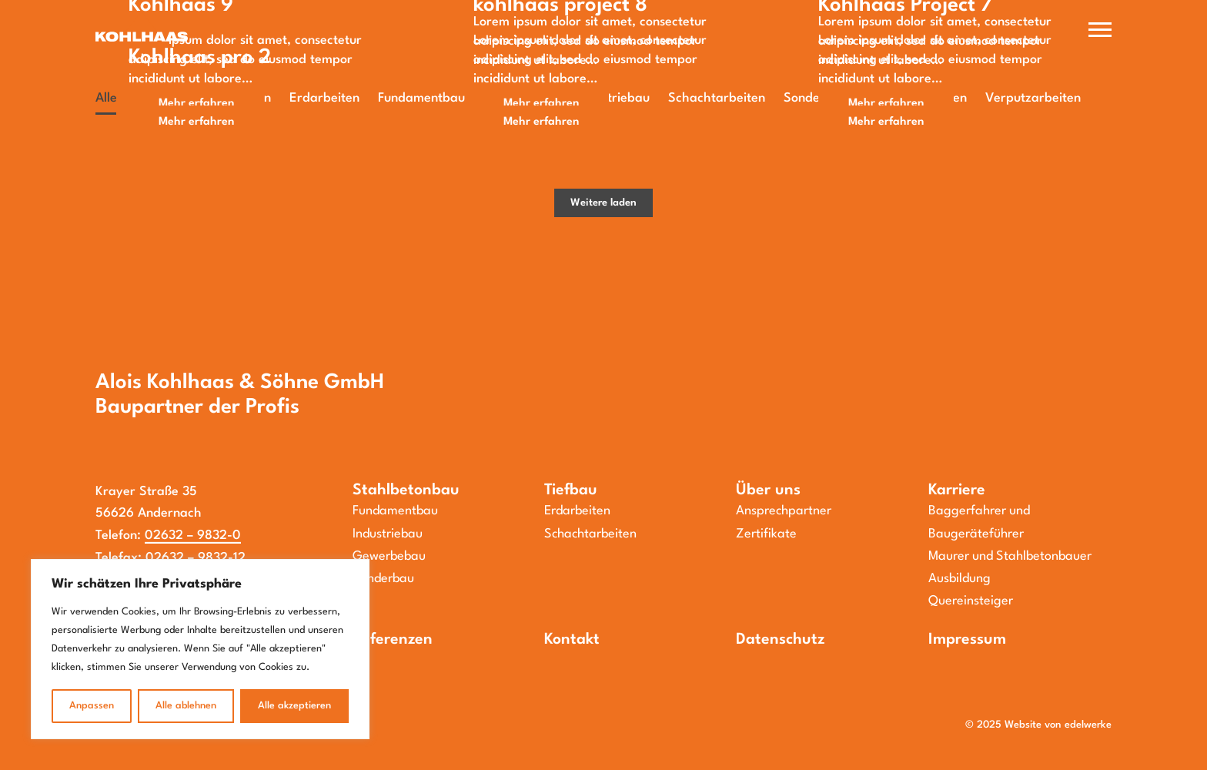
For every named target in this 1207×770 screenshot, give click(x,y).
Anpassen (91, 706)
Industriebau (388, 534)
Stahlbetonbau (406, 490)
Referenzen (393, 640)
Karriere (956, 490)
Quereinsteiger (970, 601)
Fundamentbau (395, 510)
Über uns (768, 490)
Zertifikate (766, 534)
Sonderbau (383, 578)
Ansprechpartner (783, 510)
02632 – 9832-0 (193, 535)
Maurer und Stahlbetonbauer (1010, 556)
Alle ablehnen (185, 706)
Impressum (967, 640)
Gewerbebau (389, 556)
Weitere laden (603, 203)
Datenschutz (780, 640)
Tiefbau (570, 490)
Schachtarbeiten (590, 534)
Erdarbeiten (577, 510)
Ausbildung (959, 578)
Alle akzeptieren (294, 706)
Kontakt (572, 640)
